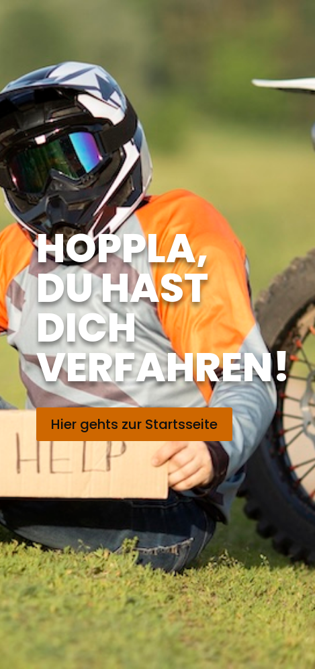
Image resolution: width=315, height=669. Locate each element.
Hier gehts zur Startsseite (134, 424)
